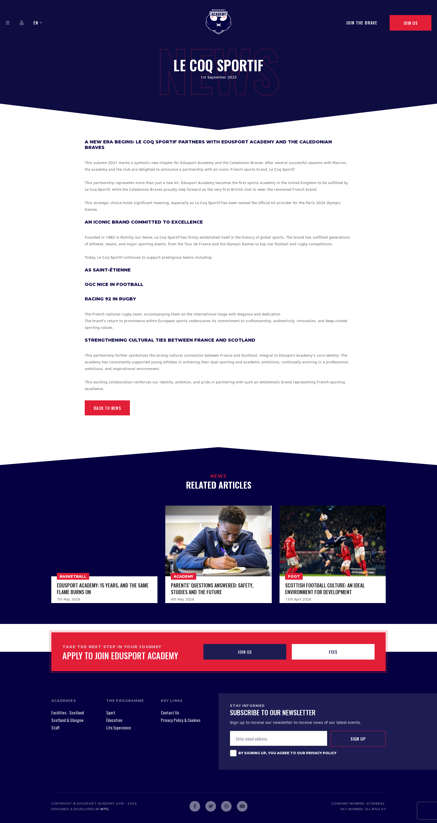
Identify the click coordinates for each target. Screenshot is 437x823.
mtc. (105, 809)
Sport (110, 712)
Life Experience (118, 727)
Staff (55, 727)
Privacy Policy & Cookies (180, 720)
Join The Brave (361, 22)
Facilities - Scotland (67, 712)
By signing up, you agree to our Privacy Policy (287, 753)
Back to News (107, 408)
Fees (333, 652)
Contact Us (170, 712)
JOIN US (245, 652)
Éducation (114, 720)
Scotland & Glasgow (67, 720)
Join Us (410, 23)
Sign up (358, 739)
